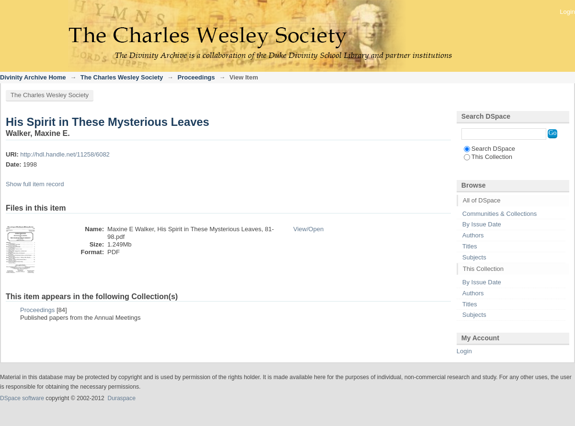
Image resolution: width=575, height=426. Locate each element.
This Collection (488, 156)
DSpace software (22, 398)
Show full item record (35, 184)
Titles (469, 246)
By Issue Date (481, 224)
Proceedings (196, 77)
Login (567, 11)
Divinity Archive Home (33, 77)
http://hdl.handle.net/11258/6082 (65, 154)
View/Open (308, 229)
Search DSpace (489, 148)
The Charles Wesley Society (121, 77)
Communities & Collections (499, 213)
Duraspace (121, 398)
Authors (473, 235)
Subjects (474, 257)
